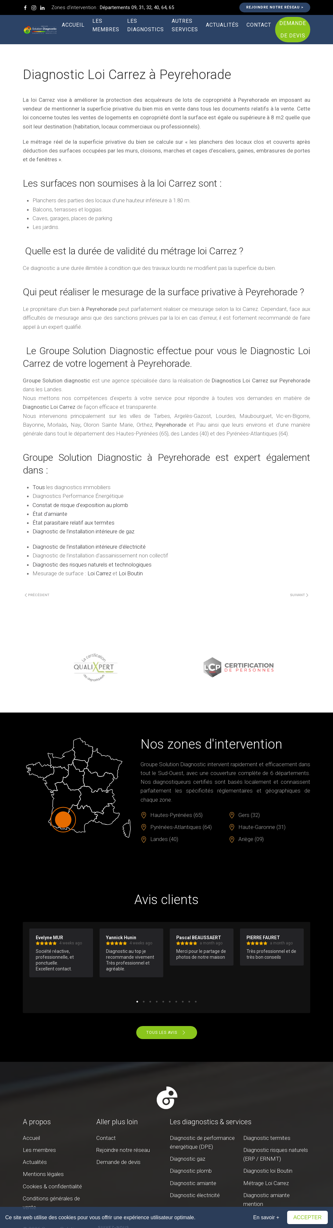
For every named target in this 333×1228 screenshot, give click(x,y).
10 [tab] (196, 1001)
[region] (166, 667)
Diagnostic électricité (195, 1195)
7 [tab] (176, 1001)
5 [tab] (163, 1001)
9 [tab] (189, 1001)
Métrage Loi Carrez (266, 1183)
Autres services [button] (185, 25)
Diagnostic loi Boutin (267, 1171)
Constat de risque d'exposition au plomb (80, 505)
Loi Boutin (131, 573)
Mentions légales (43, 1174)
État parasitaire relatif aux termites (73, 522)
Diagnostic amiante (193, 1183)
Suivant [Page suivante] (299, 595)
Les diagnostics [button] (145, 25)
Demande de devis (292, 29)
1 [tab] (137, 1001)
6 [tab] (169, 1001)
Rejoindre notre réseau (123, 1150)
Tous (39, 487)
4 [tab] (156, 1001)
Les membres (105, 25)
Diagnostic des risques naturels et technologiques (92, 564)
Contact (258, 25)
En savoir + (266, 1217)
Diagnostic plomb (191, 1171)
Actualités (222, 25)
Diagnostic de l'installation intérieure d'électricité (89, 546)
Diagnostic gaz (187, 1158)
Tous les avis (166, 1032)
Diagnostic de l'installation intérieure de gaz (83, 531)
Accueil (73, 25)
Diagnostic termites (266, 1138)
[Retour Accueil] (40, 29)
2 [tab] (143, 1001)
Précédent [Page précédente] (37, 595)
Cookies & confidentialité (52, 1186)
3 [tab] (150, 1001)
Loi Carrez (99, 573)
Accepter (307, 1217)
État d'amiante (50, 514)
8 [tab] (183, 1001)
